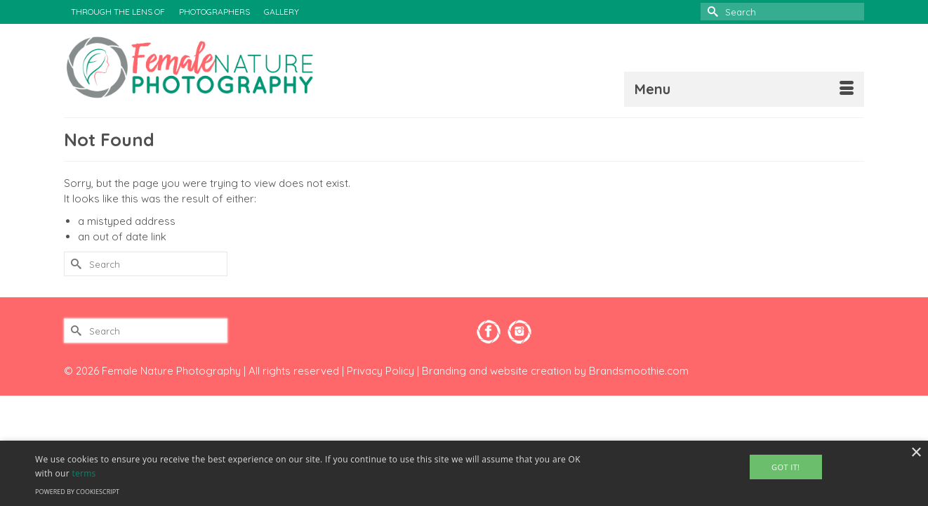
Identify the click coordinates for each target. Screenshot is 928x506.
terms (83, 473)
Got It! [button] (785, 467)
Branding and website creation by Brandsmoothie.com (555, 370)
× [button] (915, 453)
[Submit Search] (711, 11)
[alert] (464, 473)
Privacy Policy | (384, 370)
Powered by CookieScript (77, 491)
